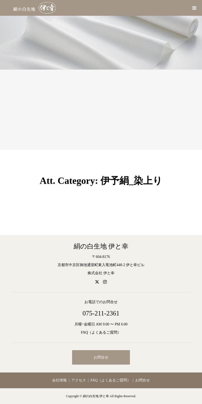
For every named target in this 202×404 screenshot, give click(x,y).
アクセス (78, 380)
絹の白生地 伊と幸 (101, 246)
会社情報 (59, 380)
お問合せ (101, 357)
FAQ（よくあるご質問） (101, 332)
